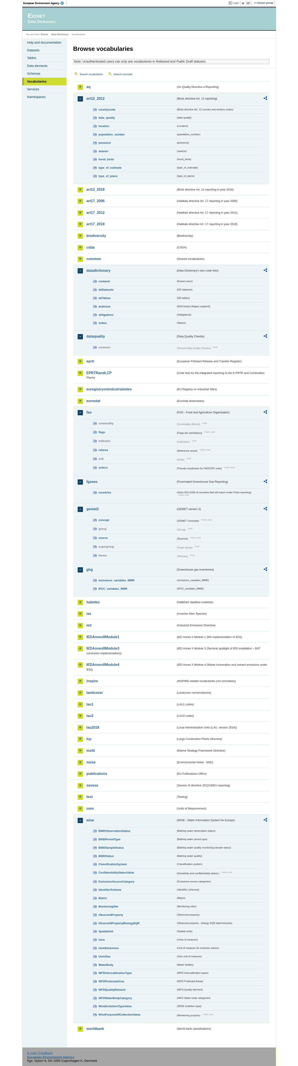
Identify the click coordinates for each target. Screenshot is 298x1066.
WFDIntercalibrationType (115, 973)
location (104, 126)
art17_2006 (95, 201)
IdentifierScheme (110, 889)
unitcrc (103, 467)
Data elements (37, 66)
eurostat (93, 401)
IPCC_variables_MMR (113, 588)
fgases (92, 482)
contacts (104, 281)
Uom (102, 939)
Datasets (33, 50)
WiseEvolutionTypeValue (115, 1006)
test (89, 797)
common (93, 259)
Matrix (103, 898)
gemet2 (92, 509)
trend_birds (106, 159)
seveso (92, 785)
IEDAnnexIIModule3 (102, 648)
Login (236, 3)
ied (89, 625)
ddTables (105, 298)
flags (102, 432)
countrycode (107, 109)
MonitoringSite (108, 906)
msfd (90, 750)
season (103, 151)
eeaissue (105, 306)
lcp (89, 739)
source (103, 537)
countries (105, 492)
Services (33, 89)
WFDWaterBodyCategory (115, 998)
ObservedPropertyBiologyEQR (119, 923)
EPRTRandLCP (99, 373)
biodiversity (96, 236)
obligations (106, 314)
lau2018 (92, 727)
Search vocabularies (91, 74)
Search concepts (123, 74)
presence (105, 142)
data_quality (107, 117)
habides (93, 602)
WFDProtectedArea (111, 981)
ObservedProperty (111, 914)
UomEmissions (109, 948)
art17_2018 (95, 224)
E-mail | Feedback (40, 1053)
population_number (112, 134)
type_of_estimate (110, 167)
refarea (103, 450)
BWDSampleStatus (111, 847)
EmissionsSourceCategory (117, 881)
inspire (92, 681)
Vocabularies (37, 81)
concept (104, 520)
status (103, 323)
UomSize (105, 956)
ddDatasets (106, 289)
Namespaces (36, 97)
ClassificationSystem (113, 864)
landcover (94, 693)
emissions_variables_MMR (117, 580)
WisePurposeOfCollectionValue (120, 1014)
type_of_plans (108, 176)
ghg (89, 569)
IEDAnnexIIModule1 (102, 637)
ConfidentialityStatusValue (116, 872)
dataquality (95, 336)
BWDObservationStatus (114, 831)
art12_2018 (95, 189)
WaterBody (106, 964)
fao (89, 412)
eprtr (90, 361)
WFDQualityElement (112, 989)
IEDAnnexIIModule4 (102, 665)
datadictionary (98, 270)
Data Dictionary (60, 34)
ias (88, 613)
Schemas (33, 73)
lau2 (90, 716)
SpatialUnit (106, 931)
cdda (90, 247)
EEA (45, 3)
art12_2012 (95, 98)
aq (88, 87)
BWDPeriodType (109, 839)
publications (96, 774)
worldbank (95, 1029)
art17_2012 (95, 212)
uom (90, 808)
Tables (31, 58)
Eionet (44, 34)
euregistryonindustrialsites (109, 389)
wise (90, 820)
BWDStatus (106, 856)
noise (91, 762)
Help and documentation (44, 42)
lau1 (90, 704)
